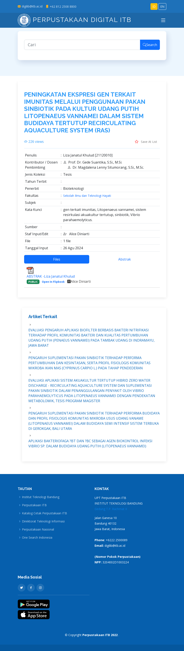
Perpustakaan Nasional (38, 529)
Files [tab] (56, 263)
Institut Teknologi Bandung (40, 497)
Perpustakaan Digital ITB (74, 19)
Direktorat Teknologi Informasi (43, 521)
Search (150, 48)
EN (162, 6)
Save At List (146, 145)
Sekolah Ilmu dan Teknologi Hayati (87, 199)
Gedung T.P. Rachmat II (111, 509)
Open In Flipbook (53, 285)
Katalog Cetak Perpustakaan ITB (44, 513)
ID (154, 6)
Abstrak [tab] (124, 263)
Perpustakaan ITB (34, 505)
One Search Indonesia (37, 537)
